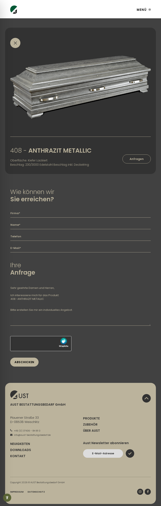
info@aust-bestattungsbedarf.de (30, 435)
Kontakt (18, 456)
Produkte (91, 418)
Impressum (16, 491)
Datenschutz (36, 491)
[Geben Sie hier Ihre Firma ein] (80, 213)
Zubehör (90, 424)
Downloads (20, 450)
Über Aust (91, 430)
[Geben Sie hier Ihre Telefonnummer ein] (80, 236)
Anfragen (137, 159)
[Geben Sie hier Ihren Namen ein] (80, 225)
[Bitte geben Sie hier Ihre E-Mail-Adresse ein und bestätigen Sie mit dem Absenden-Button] (103, 453)
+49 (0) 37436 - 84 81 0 (25, 430)
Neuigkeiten (20, 444)
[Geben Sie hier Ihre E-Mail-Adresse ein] (80, 248)
